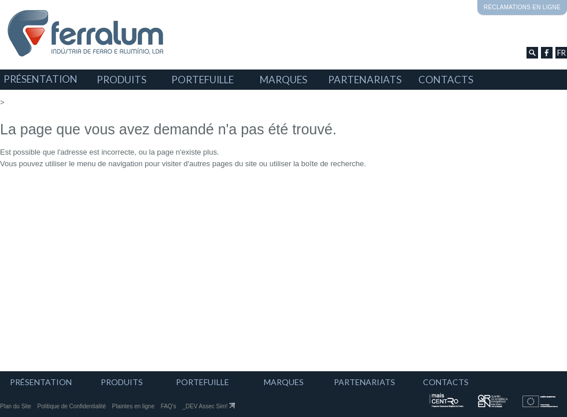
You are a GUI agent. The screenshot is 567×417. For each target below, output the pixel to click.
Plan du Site (15, 406)
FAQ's (168, 406)
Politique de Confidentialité (72, 406)
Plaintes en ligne (133, 406)
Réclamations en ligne (522, 7)
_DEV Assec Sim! (208, 406)
